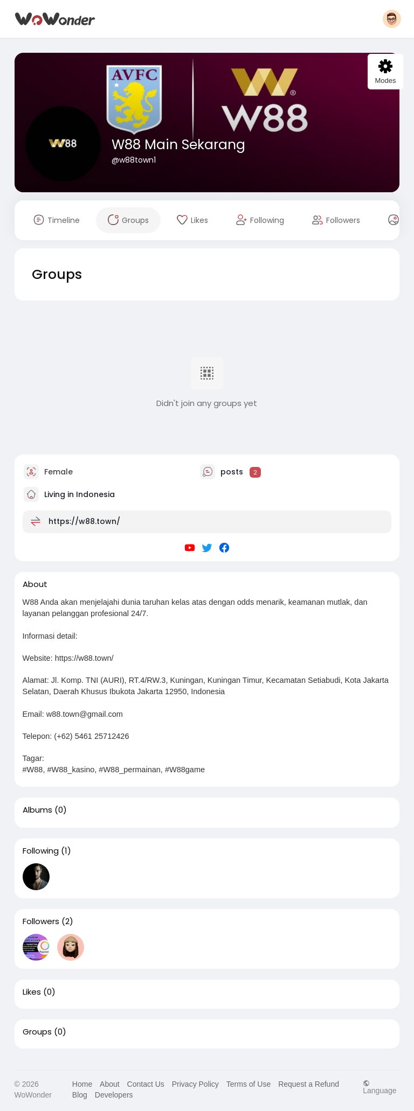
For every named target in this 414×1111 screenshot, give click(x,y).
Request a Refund (308, 1084)
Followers (41, 921)
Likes (32, 992)
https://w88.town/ (84, 521)
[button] (392, 19)
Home (82, 1084)
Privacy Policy (195, 1084)
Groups (37, 1032)
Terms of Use (248, 1084)
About (110, 1084)
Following (41, 851)
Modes (385, 72)
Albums (37, 810)
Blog (79, 1095)
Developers (114, 1095)
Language (379, 1087)
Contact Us (145, 1084)
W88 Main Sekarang (178, 144)
